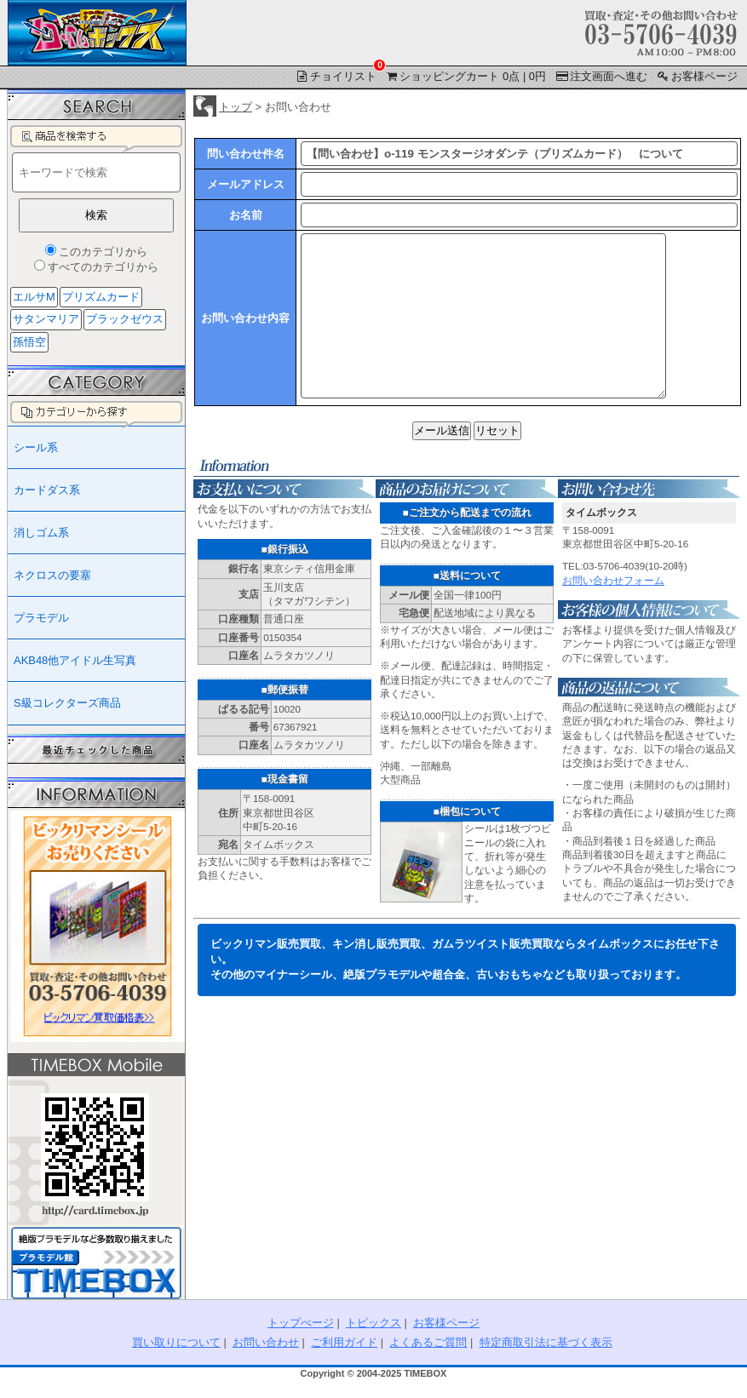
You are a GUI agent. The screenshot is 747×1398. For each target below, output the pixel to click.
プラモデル (41, 617)
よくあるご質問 (428, 1342)
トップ (235, 106)
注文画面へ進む (601, 76)
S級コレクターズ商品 (67, 702)
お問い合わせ (266, 1342)
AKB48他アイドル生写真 (75, 660)
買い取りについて (176, 1342)
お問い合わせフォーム (613, 610)
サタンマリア (46, 318)
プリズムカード (101, 296)
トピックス (373, 1322)
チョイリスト (337, 75)
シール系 (36, 447)
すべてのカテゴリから (103, 267)
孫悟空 (29, 341)
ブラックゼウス (125, 318)
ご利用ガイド (344, 1342)
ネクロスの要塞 (52, 575)
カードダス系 (47, 490)
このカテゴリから (103, 251)
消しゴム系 (41, 532)
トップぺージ (300, 1322)
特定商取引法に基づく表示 (546, 1342)
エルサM (34, 296)
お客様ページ (696, 76)
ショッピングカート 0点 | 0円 (465, 76)
